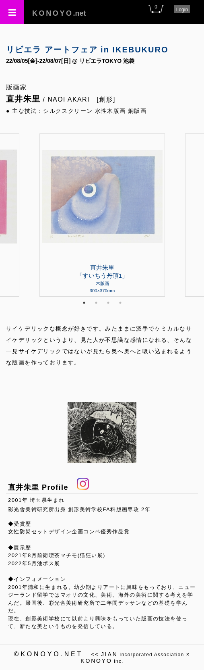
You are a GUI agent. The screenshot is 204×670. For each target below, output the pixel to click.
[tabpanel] (102, 214)
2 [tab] (96, 303)
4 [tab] (120, 303)
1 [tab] (84, 303)
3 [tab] (108, 303)
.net (59, 13)
